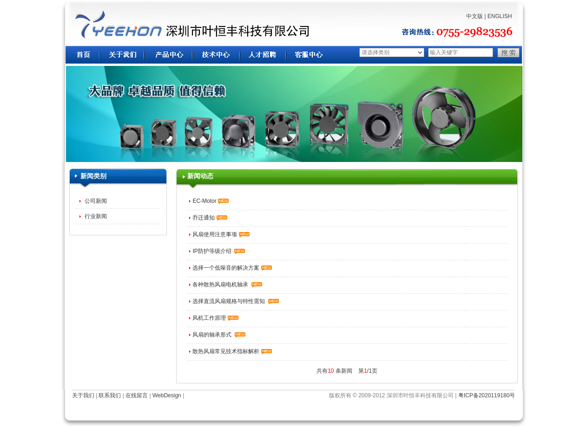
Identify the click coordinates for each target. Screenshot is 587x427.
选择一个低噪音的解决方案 (231, 268)
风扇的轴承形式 (218, 334)
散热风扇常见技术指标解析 (231, 351)
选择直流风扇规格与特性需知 (235, 301)
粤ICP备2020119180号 (486, 395)
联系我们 (110, 395)
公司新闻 (94, 201)
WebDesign (166, 395)
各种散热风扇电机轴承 (227, 284)
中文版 (474, 16)
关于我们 (83, 395)
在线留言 (136, 395)
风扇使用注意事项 (220, 234)
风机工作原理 (215, 318)
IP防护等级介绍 (218, 251)
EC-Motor (210, 201)
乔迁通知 (209, 217)
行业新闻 (94, 216)
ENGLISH (500, 16)
